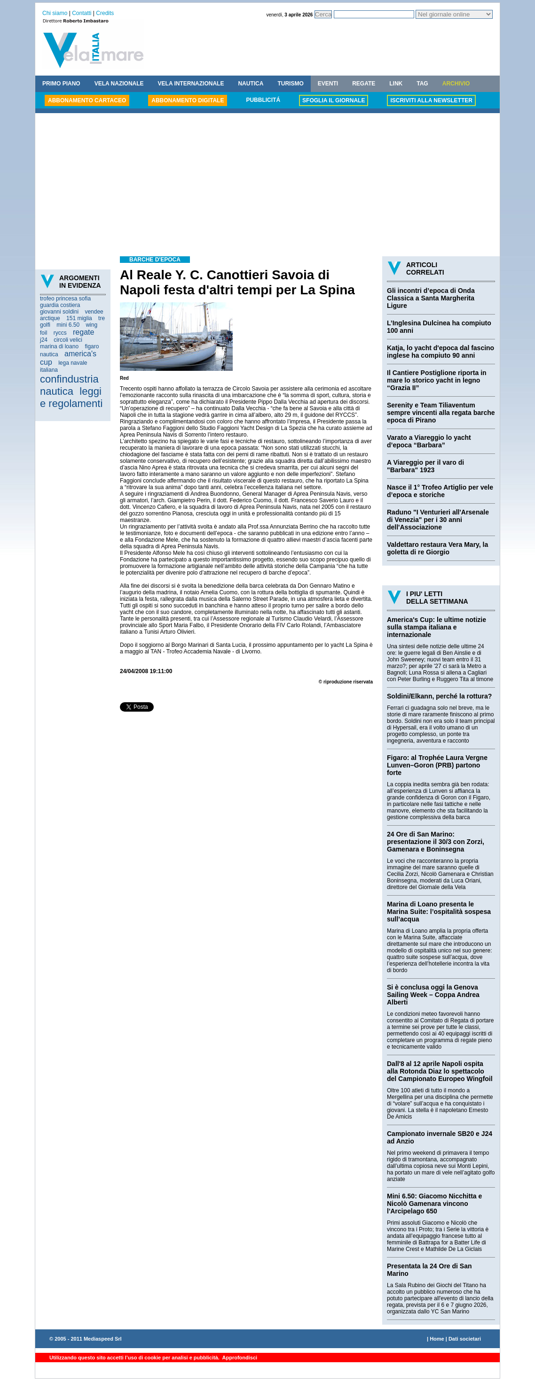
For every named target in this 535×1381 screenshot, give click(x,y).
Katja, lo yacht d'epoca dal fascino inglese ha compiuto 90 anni (440, 351)
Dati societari (464, 1339)
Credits (105, 13)
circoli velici (68, 340)
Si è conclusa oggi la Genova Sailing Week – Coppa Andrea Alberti (433, 994)
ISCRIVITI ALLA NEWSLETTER (431, 100)
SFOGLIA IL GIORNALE (333, 100)
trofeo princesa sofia (65, 298)
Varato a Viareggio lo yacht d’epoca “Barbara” (429, 441)
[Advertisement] (267, 186)
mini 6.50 (67, 325)
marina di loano (59, 346)
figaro (92, 346)
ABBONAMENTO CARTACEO (87, 100)
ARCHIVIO (456, 83)
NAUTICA (250, 83)
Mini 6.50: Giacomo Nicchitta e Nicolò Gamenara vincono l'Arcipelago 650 (434, 1203)
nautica (49, 354)
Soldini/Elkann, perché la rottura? (439, 696)
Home (437, 1339)
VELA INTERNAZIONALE (191, 83)
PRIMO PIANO (61, 83)
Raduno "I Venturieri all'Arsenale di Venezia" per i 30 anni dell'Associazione (438, 519)
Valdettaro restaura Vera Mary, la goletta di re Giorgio (437, 548)
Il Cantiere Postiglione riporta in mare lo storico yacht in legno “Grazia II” (437, 380)
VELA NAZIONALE (119, 83)
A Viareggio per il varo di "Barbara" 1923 (425, 466)
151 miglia (79, 318)
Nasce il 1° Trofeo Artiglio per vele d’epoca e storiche (440, 491)
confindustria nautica (69, 385)
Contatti (81, 13)
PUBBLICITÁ (263, 100)
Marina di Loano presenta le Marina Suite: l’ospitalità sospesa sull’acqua (439, 911)
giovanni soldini (59, 311)
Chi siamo (54, 13)
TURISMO (290, 83)
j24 (43, 340)
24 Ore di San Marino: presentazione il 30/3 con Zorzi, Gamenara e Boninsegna (435, 841)
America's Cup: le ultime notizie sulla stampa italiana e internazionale (436, 627)
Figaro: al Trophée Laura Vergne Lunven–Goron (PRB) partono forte (437, 765)
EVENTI (328, 83)
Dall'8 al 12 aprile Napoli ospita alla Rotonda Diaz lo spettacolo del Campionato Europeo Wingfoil (440, 1071)
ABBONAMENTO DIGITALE (187, 100)
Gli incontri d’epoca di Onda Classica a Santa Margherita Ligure (431, 298)
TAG (422, 83)
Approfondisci (239, 1357)
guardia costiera (60, 305)
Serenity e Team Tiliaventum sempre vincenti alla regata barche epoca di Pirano (441, 412)
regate (83, 332)
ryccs (60, 333)
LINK (395, 83)
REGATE (363, 83)
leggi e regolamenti (71, 397)
